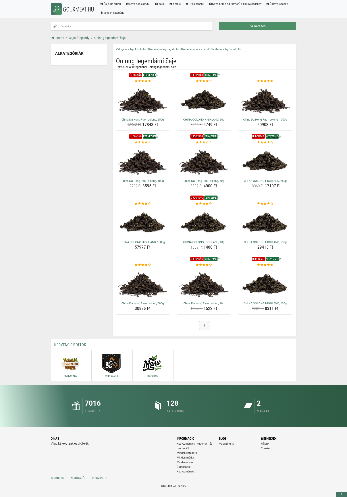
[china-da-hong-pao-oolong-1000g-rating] (265, 81)
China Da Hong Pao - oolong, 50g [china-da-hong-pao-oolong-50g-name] (203, 180)
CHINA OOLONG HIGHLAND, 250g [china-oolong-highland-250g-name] (265, 180)
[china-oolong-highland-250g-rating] (265, 142)
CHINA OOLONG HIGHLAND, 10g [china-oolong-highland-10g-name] (203, 242)
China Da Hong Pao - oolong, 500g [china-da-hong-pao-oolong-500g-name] (142, 303)
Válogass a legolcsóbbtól (131, 49)
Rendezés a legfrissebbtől (226, 49)
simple (175, 4)
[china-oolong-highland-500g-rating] (265, 203)
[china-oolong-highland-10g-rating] (204, 203)
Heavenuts (99, 478)
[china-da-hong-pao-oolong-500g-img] (142, 283)
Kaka (160, 4)
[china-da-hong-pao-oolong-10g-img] (204, 283)
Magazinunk (226, 443)
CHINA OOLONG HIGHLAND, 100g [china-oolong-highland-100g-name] (265, 303)
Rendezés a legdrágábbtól (163, 49)
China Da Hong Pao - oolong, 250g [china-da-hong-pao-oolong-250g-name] (142, 119)
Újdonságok (184, 466)
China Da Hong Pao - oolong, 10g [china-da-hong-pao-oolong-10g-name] (203, 303)
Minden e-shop (185, 462)
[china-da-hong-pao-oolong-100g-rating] (142, 142)
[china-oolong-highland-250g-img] (265, 161)
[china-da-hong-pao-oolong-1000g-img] (265, 99)
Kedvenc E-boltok (70, 344)
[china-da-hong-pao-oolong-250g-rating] (142, 81)
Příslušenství (194, 4)
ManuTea (57, 478)
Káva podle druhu (138, 4)
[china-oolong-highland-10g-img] (204, 222)
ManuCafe (78, 478)
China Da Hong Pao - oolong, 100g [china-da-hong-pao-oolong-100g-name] (142, 180)
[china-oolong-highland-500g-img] (265, 222)
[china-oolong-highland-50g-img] (204, 99)
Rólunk (265, 443)
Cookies (265, 448)
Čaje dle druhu (110, 4)
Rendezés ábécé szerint (195, 49)
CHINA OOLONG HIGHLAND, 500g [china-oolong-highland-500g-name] (265, 242)
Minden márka (185, 457)
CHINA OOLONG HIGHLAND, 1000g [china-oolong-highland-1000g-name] (143, 242)
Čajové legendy (277, 4)
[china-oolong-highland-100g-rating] (265, 265)
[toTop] (341, 494)
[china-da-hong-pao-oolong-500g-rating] (142, 265)
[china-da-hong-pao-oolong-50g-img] (204, 161)
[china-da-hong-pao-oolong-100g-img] (142, 161)
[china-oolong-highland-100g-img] (265, 283)
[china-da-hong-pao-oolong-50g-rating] (204, 142)
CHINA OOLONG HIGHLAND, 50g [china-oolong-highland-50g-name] (203, 119)
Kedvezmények (186, 471)
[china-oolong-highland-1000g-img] (142, 222)
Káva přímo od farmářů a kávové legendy (235, 4)
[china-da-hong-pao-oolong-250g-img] (142, 99)
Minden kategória (112, 12)
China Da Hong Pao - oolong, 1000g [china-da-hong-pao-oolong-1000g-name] (265, 119)
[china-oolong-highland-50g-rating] (204, 81)
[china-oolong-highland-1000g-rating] (142, 203)
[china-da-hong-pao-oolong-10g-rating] (204, 265)
